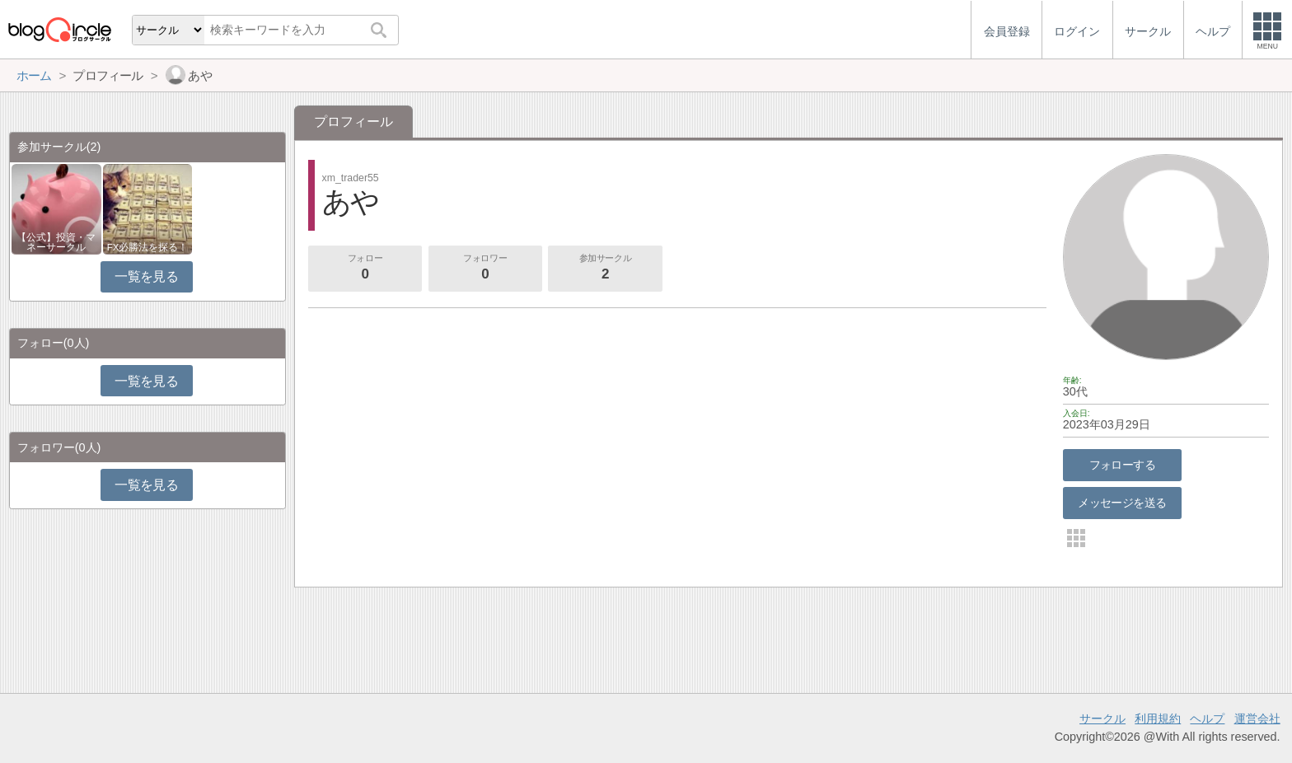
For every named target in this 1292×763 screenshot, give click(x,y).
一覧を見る (146, 276)
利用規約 (1158, 718)
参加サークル (605, 268)
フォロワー (485, 268)
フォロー (365, 268)
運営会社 (1257, 718)
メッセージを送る (1122, 502)
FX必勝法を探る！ (148, 247)
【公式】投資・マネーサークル (56, 242)
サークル (1102, 718)
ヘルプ (1207, 718)
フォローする (1122, 464)
